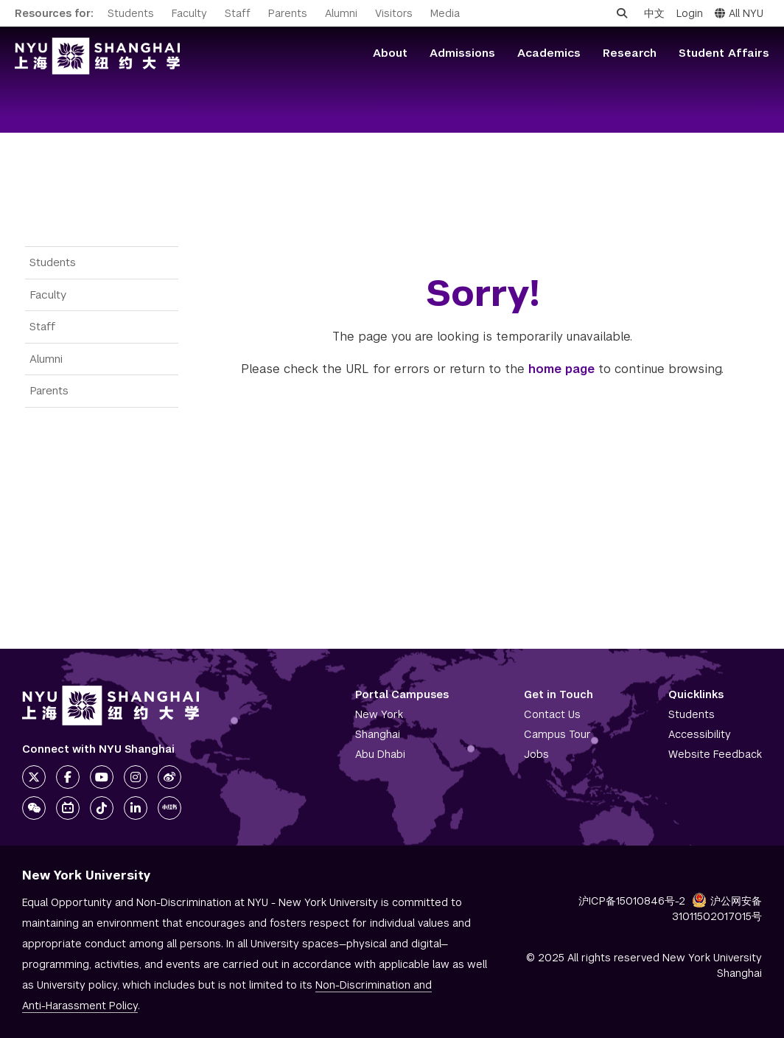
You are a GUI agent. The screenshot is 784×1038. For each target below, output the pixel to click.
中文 (654, 13)
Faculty (189, 13)
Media (445, 13)
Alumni (341, 13)
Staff (238, 13)
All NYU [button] (739, 13)
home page (561, 369)
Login (689, 13)
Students (131, 13)
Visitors (394, 13)
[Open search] (622, 13)
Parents (287, 13)
